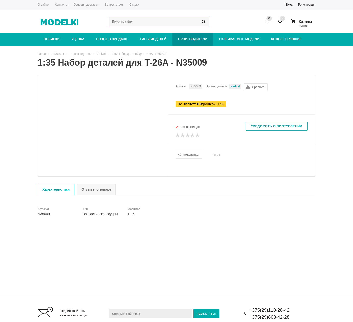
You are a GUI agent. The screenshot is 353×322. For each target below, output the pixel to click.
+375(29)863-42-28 (269, 317)
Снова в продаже (112, 39)
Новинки (52, 39)
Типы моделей (153, 39)
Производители (192, 39)
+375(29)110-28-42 (269, 310)
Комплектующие (286, 39)
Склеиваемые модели (239, 39)
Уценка (77, 39)
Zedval (235, 86)
